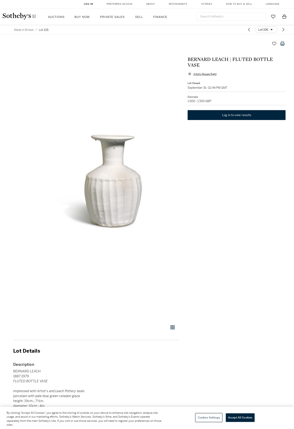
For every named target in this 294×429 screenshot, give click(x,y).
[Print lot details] (282, 43)
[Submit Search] (261, 16)
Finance (160, 17)
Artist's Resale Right (204, 68)
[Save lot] (274, 43)
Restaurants (178, 4)
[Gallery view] (172, 327)
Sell (139, 17)
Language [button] (273, 4)
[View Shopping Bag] (284, 16)
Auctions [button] (56, 17)
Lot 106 (44, 30)
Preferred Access (120, 4)
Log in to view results (236, 109)
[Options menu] (266, 29)
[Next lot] (283, 29)
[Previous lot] (249, 29)
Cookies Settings (209, 417)
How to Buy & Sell (239, 4)
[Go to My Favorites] (273, 16)
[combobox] (231, 17)
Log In (88, 4)
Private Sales (112, 17)
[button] (112, 180)
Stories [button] (206, 4)
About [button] (150, 4)
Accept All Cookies (240, 417)
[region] (147, 418)
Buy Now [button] (82, 17)
